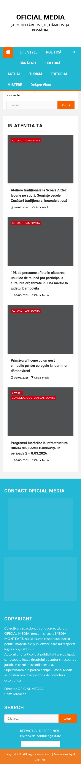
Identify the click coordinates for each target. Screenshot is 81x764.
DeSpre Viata (41, 85)
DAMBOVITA (32, 223)
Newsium (61, 754)
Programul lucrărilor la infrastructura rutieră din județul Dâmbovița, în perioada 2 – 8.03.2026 (39, 448)
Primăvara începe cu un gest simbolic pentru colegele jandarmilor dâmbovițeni (39, 365)
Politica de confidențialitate (40, 736)
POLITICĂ (53, 52)
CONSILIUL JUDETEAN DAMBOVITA (33, 397)
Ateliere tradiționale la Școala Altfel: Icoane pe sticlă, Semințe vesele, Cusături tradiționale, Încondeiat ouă (39, 195)
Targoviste (32, 140)
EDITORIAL (59, 74)
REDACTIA (28, 730)
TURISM (35, 74)
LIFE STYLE (29, 52)
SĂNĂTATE (28, 63)
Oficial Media (40, 17)
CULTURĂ (53, 63)
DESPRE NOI (49, 730)
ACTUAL (14, 74)
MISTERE (15, 85)
